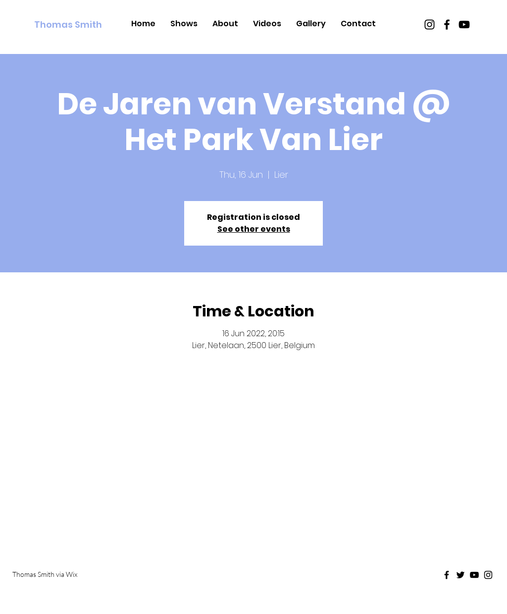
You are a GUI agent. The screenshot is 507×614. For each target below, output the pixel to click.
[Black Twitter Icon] (460, 574)
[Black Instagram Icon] (429, 24)
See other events (253, 229)
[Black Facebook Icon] (447, 24)
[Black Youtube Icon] (464, 24)
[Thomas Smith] (79, 24)
